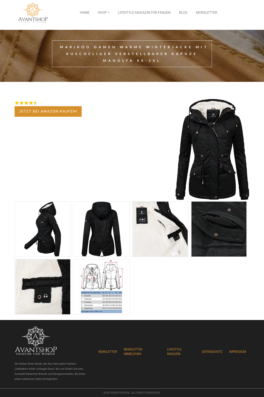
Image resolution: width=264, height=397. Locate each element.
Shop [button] (102, 13)
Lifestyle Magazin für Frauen (144, 13)
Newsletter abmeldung (133, 352)
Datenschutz (212, 351)
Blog (183, 13)
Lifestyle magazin (174, 352)
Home (84, 13)
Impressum (237, 351)
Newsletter (206, 13)
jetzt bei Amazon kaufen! (48, 111)
